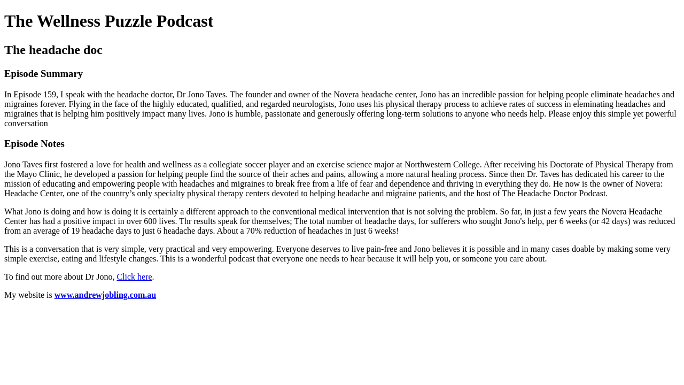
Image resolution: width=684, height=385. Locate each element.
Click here (134, 276)
